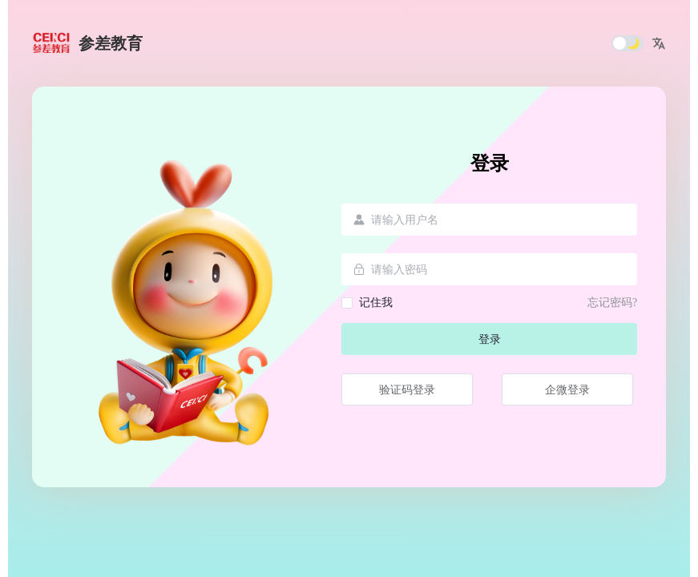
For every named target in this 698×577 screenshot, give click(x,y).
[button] (659, 43)
